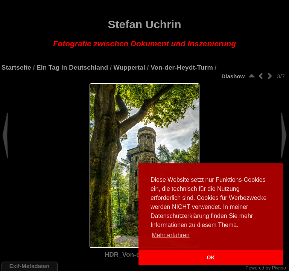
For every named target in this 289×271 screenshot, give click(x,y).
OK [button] (211, 257)
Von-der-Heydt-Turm (182, 67)
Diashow (233, 76)
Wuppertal (129, 67)
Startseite (16, 67)
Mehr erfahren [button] (171, 235)
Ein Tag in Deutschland (72, 67)
